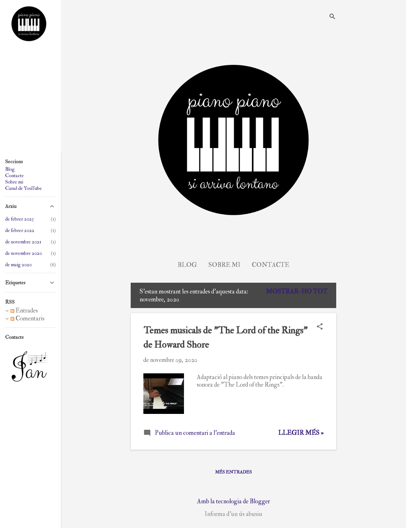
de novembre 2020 (23, 253)
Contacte (270, 265)
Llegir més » (301, 433)
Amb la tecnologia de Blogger (233, 501)
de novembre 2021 (23, 242)
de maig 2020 (18, 264)
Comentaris (27, 318)
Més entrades (233, 472)
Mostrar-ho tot (296, 291)
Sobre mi (224, 265)
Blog (187, 265)
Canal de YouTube (23, 188)
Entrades (24, 310)
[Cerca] (332, 17)
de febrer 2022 (19, 230)
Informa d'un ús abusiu (233, 514)
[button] (320, 327)
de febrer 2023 (19, 219)
